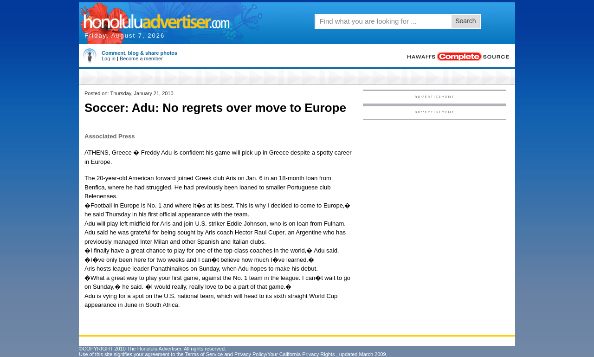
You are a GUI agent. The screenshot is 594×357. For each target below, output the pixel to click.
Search (465, 21)
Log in (109, 58)
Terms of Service (204, 354)
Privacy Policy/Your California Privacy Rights (284, 354)
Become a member (141, 58)
